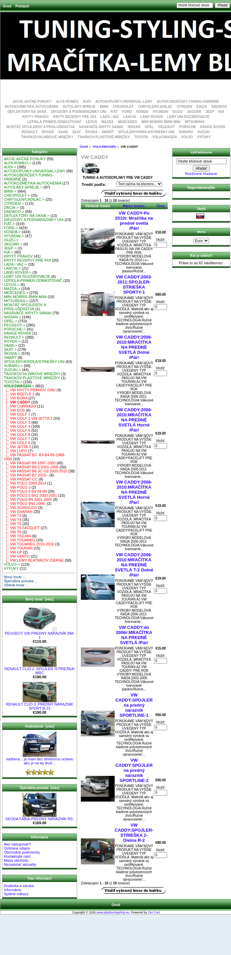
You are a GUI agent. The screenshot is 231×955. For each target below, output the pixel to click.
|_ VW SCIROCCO (20, 508)
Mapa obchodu (16, 860)
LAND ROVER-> (17, 272)
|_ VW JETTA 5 (17, 447)
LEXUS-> (11, 285)
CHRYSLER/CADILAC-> (24, 199)
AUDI (87, 101)
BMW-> (10, 191)
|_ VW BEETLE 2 (19, 394)
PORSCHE (187, 127)
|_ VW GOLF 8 (17, 443)
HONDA (142, 112)
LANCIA (129, 117)
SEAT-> (10, 349)
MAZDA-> (12, 289)
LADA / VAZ (109, 117)
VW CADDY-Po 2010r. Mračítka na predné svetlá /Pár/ (134, 221)
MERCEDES (127, 122)
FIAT (114, 112)
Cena (161, 206)
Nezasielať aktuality (20, 864)
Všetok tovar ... (16, 585)
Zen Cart (154, 912)
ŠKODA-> (12, 353)
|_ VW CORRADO (20, 406)
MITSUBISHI (194, 122)
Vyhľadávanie (201, 152)
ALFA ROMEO (67, 101)
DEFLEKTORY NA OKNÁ (27, 112)
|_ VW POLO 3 (17, 487)
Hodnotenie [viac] (39, 726)
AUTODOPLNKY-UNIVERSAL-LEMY (124, 101)
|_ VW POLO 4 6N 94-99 (25, 491)
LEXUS (91, 122)
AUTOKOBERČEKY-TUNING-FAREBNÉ (188, 101)
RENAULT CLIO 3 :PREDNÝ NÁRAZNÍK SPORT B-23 (39, 704)
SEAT (76, 132)
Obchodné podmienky (22, 852)
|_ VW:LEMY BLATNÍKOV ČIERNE (34, 560)
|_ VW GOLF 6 (17, 435)
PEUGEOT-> (14, 325)
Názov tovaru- (134, 206)
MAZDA (107, 122)
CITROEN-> (14, 203)
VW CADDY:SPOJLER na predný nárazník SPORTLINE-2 (134, 770)
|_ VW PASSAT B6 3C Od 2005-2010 (35, 471)
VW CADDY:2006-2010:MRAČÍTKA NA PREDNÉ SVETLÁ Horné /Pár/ (134, 420)
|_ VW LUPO (15, 451)
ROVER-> (12, 341)
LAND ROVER (151, 117)
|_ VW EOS (14, 410)
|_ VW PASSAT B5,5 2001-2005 (31, 467)
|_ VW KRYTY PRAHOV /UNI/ (29, 390)
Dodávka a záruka (19, 886)
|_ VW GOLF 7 (17, 439)
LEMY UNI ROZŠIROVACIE (188, 117)
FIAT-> (9, 224)
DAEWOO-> (14, 212)
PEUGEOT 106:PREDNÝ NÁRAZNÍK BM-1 (39, 633)
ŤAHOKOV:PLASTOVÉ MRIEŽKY (104, 137)
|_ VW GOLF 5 (17, 430)
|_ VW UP (13, 552)
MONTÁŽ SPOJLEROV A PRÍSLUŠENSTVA (40, 127)
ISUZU (177, 112)
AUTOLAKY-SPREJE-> (23, 187)
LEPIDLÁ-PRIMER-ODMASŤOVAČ (54, 122)
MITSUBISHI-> (16, 301)
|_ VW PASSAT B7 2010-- (26, 475)
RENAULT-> (14, 337)
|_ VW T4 (12, 520)
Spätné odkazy (16, 894)
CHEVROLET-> (17, 195)
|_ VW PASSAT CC (20, 479)
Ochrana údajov (17, 848)
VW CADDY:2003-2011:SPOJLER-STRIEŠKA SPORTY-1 (134, 284)
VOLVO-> (12, 564)
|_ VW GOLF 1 (17, 414)
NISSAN (134, 127)
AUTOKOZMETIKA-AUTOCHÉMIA (32, 106)
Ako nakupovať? (17, 844)
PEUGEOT (166, 127)
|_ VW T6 (12, 532)
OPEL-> (10, 321)
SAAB (63, 132)
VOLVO (186, 137)
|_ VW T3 (12, 516)
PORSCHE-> (15, 329)
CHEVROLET (123, 106)
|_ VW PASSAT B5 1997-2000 (29, 463)
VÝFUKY (204, 137)
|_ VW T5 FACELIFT (22, 528)
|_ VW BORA (15, 398)
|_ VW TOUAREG (19, 540)
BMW (104, 106)
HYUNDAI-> (14, 236)
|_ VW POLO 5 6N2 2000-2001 (30, 495)
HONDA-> (12, 232)
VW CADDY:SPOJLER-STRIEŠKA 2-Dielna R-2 (134, 833)
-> (19, 386)
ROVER (48, 132)
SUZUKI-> (12, 370)
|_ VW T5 (12, 524)
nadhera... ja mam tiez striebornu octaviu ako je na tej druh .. (39, 759)
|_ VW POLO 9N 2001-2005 (28, 499)
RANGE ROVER (212, 127)
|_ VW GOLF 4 (17, 426)
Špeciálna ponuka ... (21, 581)
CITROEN (184, 106)
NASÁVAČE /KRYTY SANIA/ (101, 127)
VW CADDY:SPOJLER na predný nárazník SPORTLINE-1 (134, 705)
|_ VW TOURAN (18, 548)
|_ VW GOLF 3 (17, 422)
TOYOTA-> (13, 382)
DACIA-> (11, 207)
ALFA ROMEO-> (17, 163)
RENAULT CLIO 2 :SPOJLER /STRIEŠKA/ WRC (39, 669)
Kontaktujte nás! (17, 856)
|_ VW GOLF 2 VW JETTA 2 (28, 418)
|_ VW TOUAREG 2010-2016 (29, 544)
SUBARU (186, 132)
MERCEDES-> (16, 293)
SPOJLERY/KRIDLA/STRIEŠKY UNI (146, 132)
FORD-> (11, 228)
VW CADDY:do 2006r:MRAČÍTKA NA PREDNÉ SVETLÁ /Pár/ (134, 635)
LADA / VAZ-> (15, 264)
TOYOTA (141, 137)
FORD (127, 112)
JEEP (210, 112)
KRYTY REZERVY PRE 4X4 (74, 117)
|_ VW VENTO (17, 556)
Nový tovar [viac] (39, 599)
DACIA (202, 106)
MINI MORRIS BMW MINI (161, 122)
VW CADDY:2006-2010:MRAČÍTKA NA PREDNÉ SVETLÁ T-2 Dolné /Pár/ (134, 565)
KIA (221, 112)
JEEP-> (10, 248)
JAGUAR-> (13, 244)
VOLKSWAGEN (104, 146)
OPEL (149, 127)
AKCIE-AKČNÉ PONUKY (32, 101)
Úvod (7, 6)
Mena (201, 232)
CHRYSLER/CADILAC (155, 106)
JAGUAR (194, 112)
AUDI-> (10, 167)
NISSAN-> (12, 317)
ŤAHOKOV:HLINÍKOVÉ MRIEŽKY (47, 137)
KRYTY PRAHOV (35, 117)
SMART (108, 132)
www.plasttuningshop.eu (112, 912)
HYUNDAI (160, 112)
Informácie (12, 890)
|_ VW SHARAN (18, 512)
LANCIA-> (12, 268)
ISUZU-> (11, 240)
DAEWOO (219, 106)
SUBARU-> (13, 366)
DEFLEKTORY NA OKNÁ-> (26, 216)
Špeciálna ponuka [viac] (40, 788)
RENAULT (30, 132)
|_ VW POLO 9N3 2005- (25, 503)
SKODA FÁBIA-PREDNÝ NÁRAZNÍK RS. (39, 817)
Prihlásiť (22, 6)
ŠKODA (91, 132)
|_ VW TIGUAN (17, 536)
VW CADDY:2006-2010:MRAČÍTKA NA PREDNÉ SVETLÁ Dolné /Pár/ (134, 347)
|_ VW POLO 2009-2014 (25, 483)
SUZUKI (204, 132)
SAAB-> (10, 345)
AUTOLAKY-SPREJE (79, 106)
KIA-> (8, 252)
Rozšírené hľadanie (201, 174)
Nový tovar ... (15, 577)
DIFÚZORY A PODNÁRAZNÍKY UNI (78, 112)
